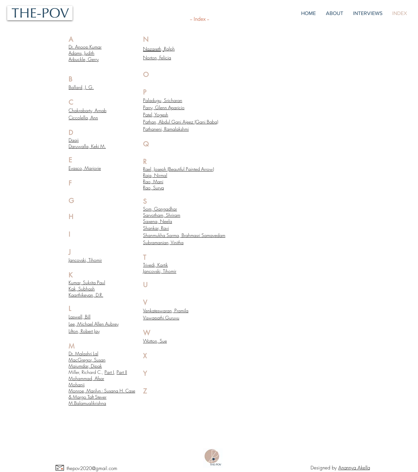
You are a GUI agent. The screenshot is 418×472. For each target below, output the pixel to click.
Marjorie (93, 168)
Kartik (162, 265)
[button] (367, 13)
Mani (158, 181)
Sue (163, 341)
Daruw (75, 146)
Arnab (100, 110)
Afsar (99, 378)
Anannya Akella (354, 468)
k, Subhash (84, 289)
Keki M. (98, 146)
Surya (158, 187)
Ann (94, 117)
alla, (86, 146)
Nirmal (160, 175)
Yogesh (161, 114)
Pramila (181, 310)
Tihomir (95, 260)
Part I (109, 372)
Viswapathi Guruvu (161, 318)
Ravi (165, 228)
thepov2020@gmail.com (92, 468)
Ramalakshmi (176, 129)
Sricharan (173, 100)
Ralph (169, 49)
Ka (71, 289)
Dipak (96, 366)
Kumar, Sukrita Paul (87, 282)
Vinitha (177, 242)
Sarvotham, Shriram (161, 215)
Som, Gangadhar (160, 209)
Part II (122, 372)
